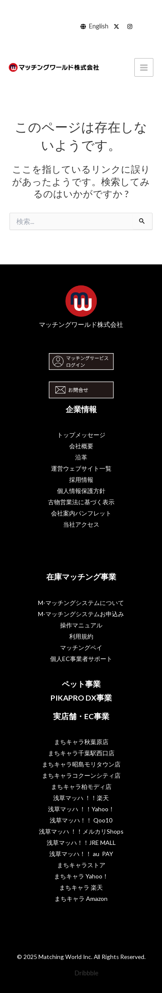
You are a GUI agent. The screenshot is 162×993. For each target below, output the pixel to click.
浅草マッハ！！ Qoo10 (81, 820)
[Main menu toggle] (143, 67)
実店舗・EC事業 (81, 716)
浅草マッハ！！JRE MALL (81, 842)
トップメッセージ (81, 434)
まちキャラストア (81, 865)
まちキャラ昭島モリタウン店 (81, 764)
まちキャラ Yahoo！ (81, 876)
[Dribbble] (81, 973)
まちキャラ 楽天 (81, 887)
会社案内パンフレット (81, 513)
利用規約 (81, 636)
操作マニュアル (81, 625)
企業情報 (81, 409)
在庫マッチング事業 (81, 576)
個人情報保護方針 (81, 490)
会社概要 (81, 446)
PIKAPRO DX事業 (81, 697)
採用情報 (81, 479)
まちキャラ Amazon (81, 898)
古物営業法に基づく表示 (81, 502)
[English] (94, 26)
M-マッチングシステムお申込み (81, 614)
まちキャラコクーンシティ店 (81, 775)
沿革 (81, 457)
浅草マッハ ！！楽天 (81, 797)
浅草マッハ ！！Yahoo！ (81, 809)
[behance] (117, 26)
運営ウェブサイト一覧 (81, 468)
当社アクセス (81, 524)
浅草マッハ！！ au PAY (81, 853)
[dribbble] (131, 26)
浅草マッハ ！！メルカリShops (81, 831)
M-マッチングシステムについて (81, 602)
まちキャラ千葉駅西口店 (81, 753)
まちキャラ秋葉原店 (81, 741)
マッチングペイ (81, 647)
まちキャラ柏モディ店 (81, 786)
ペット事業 (81, 684)
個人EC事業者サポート (81, 658)
